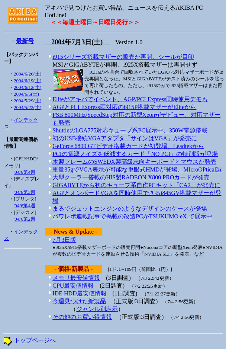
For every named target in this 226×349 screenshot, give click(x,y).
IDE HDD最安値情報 (79, 293)
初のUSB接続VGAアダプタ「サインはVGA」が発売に (124, 138)
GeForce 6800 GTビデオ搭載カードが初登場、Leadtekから (128, 146)
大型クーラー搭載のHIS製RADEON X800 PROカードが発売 (131, 177)
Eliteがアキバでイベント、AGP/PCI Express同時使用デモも (130, 99)
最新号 (25, 41)
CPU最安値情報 (73, 285)
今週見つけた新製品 (79, 301)
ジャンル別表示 (97, 309)
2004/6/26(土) (27, 74)
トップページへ (35, 340)
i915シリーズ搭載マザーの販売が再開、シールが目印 (123, 57)
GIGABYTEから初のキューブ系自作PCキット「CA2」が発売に (136, 185)
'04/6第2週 (24, 219)
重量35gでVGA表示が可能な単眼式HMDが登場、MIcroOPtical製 (137, 169)
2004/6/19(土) (27, 80)
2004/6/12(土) (27, 87)
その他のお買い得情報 (82, 317)
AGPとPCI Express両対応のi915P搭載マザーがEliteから (124, 107)
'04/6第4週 (24, 172)
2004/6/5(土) (26, 94)
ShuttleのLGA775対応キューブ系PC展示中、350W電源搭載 (129, 130)
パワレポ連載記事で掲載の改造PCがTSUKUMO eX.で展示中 (132, 216)
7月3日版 (64, 240)
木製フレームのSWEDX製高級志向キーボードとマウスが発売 (134, 162)
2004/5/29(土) (27, 100)
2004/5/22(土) (27, 107)
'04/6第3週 (24, 192)
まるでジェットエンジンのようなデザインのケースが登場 (129, 208)
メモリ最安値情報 (76, 278)
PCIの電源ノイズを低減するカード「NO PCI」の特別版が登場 (135, 154)
